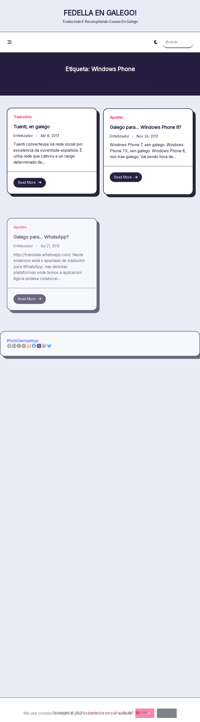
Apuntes (116, 120)
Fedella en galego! (100, 13)
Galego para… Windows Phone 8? (145, 129)
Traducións (22, 117)
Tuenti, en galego (31, 126)
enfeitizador (23, 136)
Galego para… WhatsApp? (41, 267)
